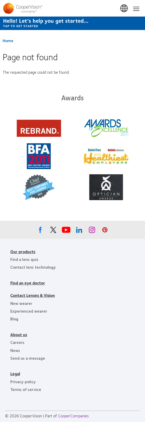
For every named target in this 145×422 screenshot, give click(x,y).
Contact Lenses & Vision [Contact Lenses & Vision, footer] (32, 295)
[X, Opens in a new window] (53, 231)
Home (8, 40)
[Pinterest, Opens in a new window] (104, 231)
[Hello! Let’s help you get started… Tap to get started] (72, 23)
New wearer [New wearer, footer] (21, 303)
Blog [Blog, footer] (14, 318)
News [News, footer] (15, 350)
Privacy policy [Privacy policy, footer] (23, 381)
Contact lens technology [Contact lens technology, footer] (33, 267)
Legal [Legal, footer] (15, 373)
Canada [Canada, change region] (124, 8)
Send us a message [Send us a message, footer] (27, 358)
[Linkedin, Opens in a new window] (79, 231)
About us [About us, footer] (18, 334)
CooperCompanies (73, 415)
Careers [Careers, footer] (17, 342)
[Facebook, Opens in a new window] (40, 231)
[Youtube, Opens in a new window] (66, 231)
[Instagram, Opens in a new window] (92, 231)
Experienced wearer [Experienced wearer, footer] (28, 311)
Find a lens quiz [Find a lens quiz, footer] (24, 259)
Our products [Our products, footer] (22, 251)
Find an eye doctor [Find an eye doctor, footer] (27, 283)
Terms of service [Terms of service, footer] (25, 389)
